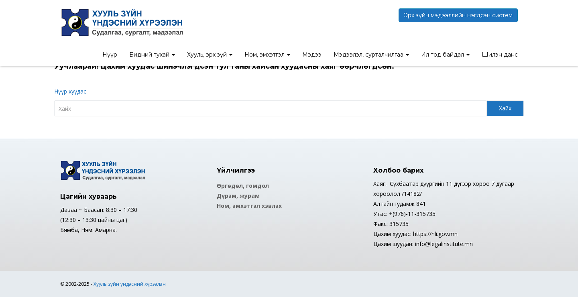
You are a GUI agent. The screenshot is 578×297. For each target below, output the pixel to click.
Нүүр (109, 54)
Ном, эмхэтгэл (267, 54)
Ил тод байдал (445, 54)
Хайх (505, 108)
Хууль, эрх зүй (209, 54)
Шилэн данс (500, 54)
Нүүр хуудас (70, 91)
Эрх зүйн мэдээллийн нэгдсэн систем (458, 15)
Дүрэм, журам (238, 195)
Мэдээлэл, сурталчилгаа (371, 54)
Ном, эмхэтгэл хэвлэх (249, 206)
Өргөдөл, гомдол (243, 185)
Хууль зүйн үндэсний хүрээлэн (130, 284)
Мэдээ (312, 54)
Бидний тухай (152, 54)
